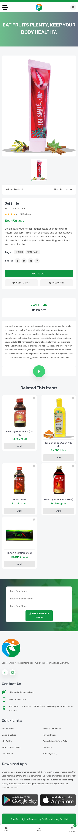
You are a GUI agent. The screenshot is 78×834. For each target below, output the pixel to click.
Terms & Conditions (52, 729)
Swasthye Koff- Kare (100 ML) (19, 433)
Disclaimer (48, 747)
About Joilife (8, 729)
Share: (9, 260)
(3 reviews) (26, 214)
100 (23, 208)
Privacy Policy (49, 735)
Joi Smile (12, 203)
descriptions (39, 304)
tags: (8, 252)
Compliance (7, 753)
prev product (14, 190)
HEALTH (19, 252)
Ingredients (39, 310)
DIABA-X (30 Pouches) (19, 553)
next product (63, 190)
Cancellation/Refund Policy (55, 741)
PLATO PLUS (19, 499)
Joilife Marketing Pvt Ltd (55, 819)
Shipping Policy (50, 753)
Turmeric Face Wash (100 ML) (58, 445)
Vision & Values (9, 735)
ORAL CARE (32, 252)
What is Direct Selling (11, 747)
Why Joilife (7, 741)
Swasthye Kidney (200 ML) (58, 499)
